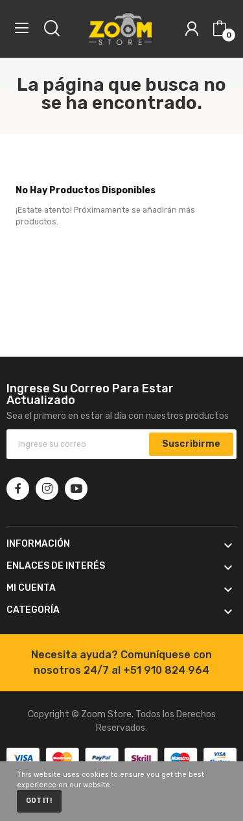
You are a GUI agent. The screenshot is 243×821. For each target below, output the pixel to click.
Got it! (39, 800)
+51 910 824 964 (166, 670)
